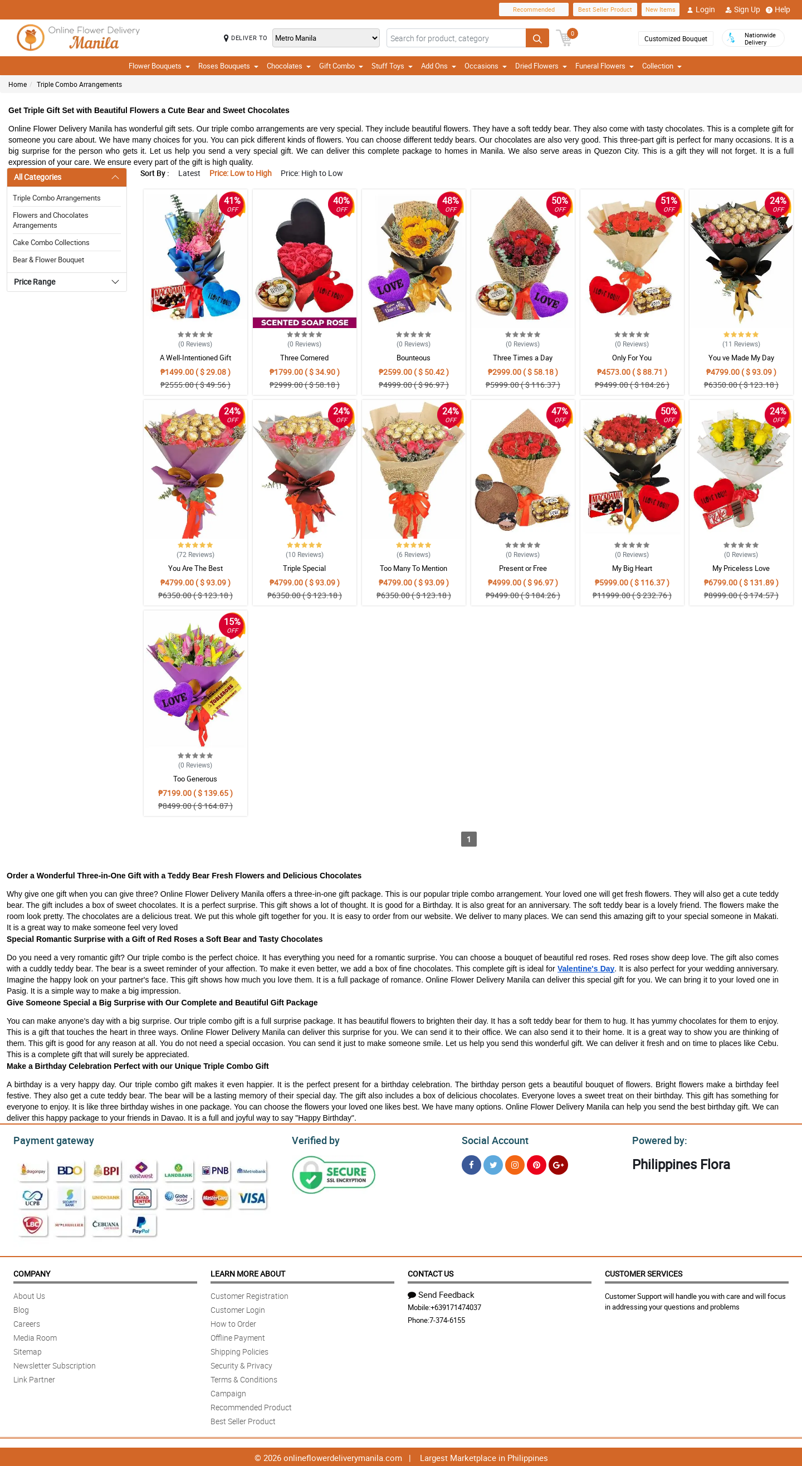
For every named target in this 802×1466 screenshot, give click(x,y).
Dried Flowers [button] (541, 66)
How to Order (233, 1322)
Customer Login (238, 1308)
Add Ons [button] (438, 66)
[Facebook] (471, 1163)
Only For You (632, 358)
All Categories (37, 177)
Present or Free (523, 568)
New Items (660, 9)
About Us (29, 1294)
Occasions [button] (485, 66)
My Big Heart (632, 568)
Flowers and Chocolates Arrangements (51, 220)
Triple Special (304, 568)
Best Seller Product (605, 9)
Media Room (35, 1336)
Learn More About (248, 1272)
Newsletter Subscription (54, 1364)
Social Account (492, 1139)
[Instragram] (515, 1163)
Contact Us (430, 1272)
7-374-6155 (447, 1318)
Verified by (314, 1139)
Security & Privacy (241, 1364)
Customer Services (643, 1272)
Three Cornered (304, 358)
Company (31, 1272)
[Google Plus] (558, 1163)
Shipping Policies (239, 1350)
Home (17, 84)
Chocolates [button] (289, 66)
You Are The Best (195, 568)
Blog (21, 1308)
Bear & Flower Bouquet (48, 260)
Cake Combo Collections (51, 242)
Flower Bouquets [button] (159, 66)
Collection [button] (662, 66)
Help (778, 9)
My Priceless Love (741, 568)
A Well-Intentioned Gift (195, 358)
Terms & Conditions (244, 1377)
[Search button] (537, 37)
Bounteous (414, 358)
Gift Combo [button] (341, 66)
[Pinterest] (536, 1163)
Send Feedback (441, 1292)
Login (701, 9)
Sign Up (742, 9)
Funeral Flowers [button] (604, 66)
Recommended (534, 9)
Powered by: (657, 1139)
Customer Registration (249, 1294)
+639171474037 (456, 1306)
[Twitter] (493, 1163)
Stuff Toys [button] (392, 66)
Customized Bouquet (675, 38)
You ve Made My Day (741, 358)
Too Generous (195, 779)
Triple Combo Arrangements (79, 84)
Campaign (228, 1391)
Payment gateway (48, 1139)
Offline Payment (238, 1336)
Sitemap (27, 1350)
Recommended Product (251, 1405)
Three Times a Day (522, 358)
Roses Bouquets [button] (228, 66)
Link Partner (34, 1377)
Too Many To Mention (413, 568)
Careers (26, 1322)
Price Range (34, 281)
